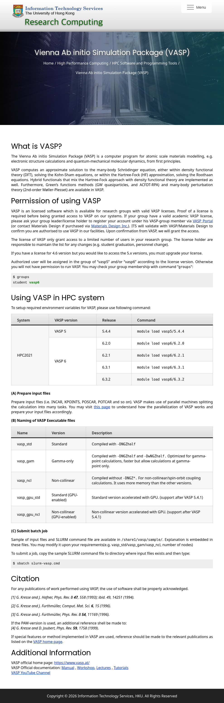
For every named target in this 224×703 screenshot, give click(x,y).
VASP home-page (47, 641)
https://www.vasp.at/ (71, 662)
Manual (68, 667)
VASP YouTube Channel (30, 672)
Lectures (103, 667)
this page (102, 406)
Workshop (85, 667)
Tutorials (121, 667)
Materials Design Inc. (109, 225)
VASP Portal (203, 220)
